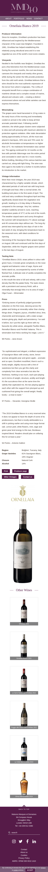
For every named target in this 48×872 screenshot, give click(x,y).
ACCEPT (30, 870)
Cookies (24, 855)
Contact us (27, 477)
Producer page (20, 471)
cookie (15, 870)
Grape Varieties (9, 453)
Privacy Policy (24, 858)
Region (5, 450)
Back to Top (24, 809)
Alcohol (5, 463)
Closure (5, 460)
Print (6, 471)
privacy (43, 868)
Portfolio (19, 19)
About (8, 19)
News (29, 19)
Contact (38, 19)
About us (24, 852)
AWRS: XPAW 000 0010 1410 (24, 861)
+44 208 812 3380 (25, 826)
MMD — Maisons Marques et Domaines (24, 8)
